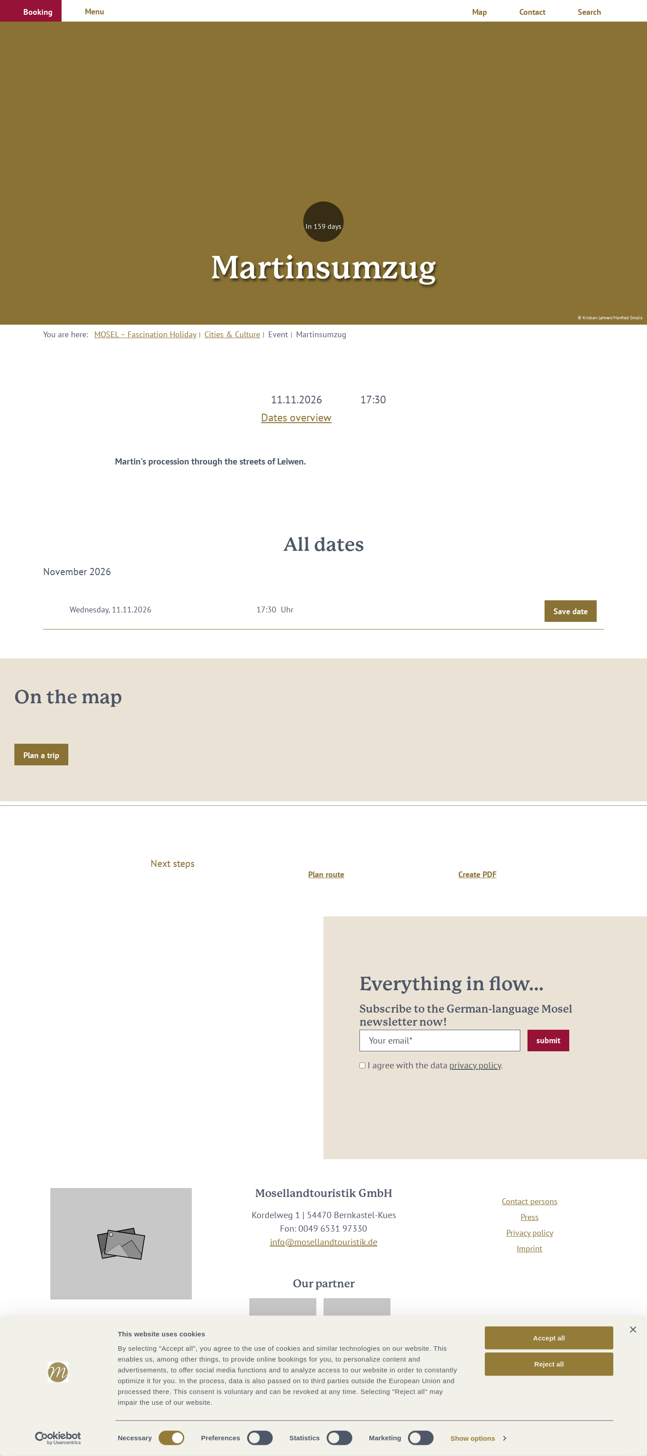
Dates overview (296, 415)
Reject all (549, 1364)
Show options (473, 1438)
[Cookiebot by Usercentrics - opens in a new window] (58, 1438)
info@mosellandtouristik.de (323, 1242)
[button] (31, 11)
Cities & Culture (232, 334)
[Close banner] (633, 1329)
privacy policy (475, 1065)
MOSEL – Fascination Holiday (145, 334)
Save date (571, 611)
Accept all (549, 1337)
